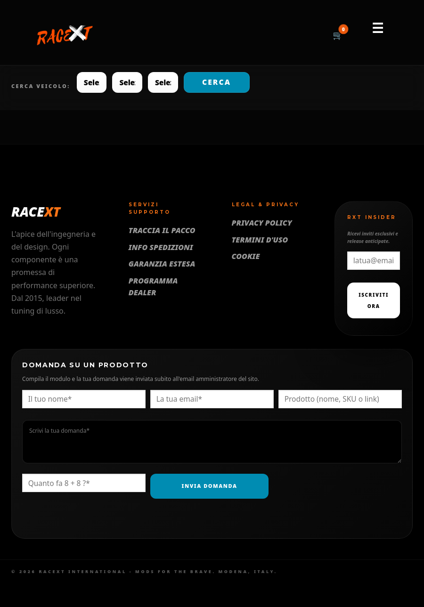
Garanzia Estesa (162, 264)
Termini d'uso (260, 240)
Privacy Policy (262, 223)
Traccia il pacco (162, 230)
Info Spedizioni (161, 247)
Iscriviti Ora (374, 300)
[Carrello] (337, 35)
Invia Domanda (209, 485)
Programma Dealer (153, 286)
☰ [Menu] (378, 28)
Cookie (246, 256)
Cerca (216, 82)
